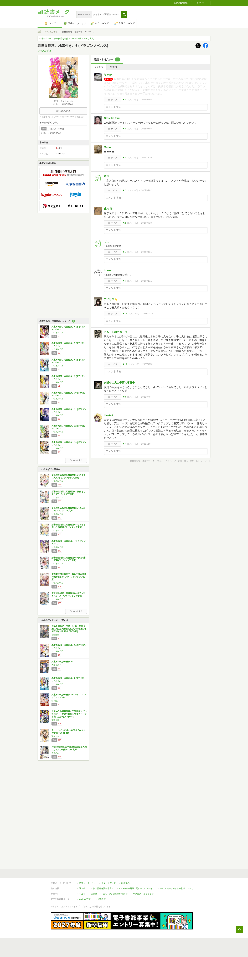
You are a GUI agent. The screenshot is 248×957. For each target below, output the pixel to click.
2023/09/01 (147, 364)
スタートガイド (108, 883)
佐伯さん (55, 753)
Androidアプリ (85, 899)
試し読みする (63, 111)
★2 (124, 99)
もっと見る (76, 460)
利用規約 (125, 883)
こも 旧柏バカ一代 (115, 331)
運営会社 (83, 888)
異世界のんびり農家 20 (62, 661)
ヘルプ (82, 894)
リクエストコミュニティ (144, 894)
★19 (124, 364)
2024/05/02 (146, 190)
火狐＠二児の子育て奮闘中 (119, 382)
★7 (124, 444)
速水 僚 (108, 208)
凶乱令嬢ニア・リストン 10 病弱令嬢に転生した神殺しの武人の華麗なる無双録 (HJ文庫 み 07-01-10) (69, 629)
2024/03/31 (146, 252)
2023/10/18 (147, 314)
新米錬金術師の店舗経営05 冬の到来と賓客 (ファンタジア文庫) (68, 559)
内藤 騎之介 (56, 665)
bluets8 (108, 415)
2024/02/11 (146, 281)
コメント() (132, 100)
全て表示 (99, 67)
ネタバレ (114, 67)
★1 (124, 252)
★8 (124, 397)
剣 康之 (54, 701)
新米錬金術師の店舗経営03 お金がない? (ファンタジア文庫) (68, 509)
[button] (124, 14)
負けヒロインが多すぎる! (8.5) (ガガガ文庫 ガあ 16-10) (68, 731)
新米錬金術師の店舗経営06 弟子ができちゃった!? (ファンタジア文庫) (68, 594)
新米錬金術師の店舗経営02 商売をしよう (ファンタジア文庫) (68, 493)
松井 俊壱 (55, 720)
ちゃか (108, 74)
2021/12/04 (146, 444)
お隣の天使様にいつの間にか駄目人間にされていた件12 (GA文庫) (69, 748)
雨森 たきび (56, 736)
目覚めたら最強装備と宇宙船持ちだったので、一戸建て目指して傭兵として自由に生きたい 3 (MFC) (69, 714)
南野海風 (55, 635)
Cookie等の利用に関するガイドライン (136, 888)
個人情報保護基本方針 (103, 888)
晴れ (106, 176)
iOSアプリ (103, 899)
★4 (124, 281)
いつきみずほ (51, 31)
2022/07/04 (146, 397)
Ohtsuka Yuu (112, 118)
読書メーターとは (87, 883)
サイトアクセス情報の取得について (176, 888)
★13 (124, 313)
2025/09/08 (146, 129)
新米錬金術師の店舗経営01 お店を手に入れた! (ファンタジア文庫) (68, 476)
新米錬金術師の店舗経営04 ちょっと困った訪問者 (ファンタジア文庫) (68, 526)
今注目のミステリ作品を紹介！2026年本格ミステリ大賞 (68, 38)
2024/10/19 (146, 158)
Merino (108, 147)
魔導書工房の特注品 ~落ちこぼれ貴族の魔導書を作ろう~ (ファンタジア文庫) (68, 577)
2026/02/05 (146, 100)
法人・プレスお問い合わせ (115, 894)
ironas (108, 270)
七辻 (106, 241)
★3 (124, 129)
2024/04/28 (146, 223)
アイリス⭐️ (110, 299)
